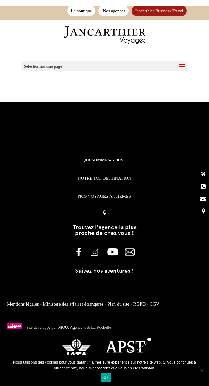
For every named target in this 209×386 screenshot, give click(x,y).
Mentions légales (23, 304)
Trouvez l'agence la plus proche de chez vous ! (105, 230)
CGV (155, 304)
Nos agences (113, 10)
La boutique (81, 10)
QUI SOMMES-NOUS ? (104, 160)
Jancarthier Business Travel (159, 10)
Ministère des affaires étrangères (73, 304)
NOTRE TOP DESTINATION (104, 178)
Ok (105, 377)
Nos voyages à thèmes (104, 196)
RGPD (139, 304)
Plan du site (118, 304)
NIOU (63, 327)
